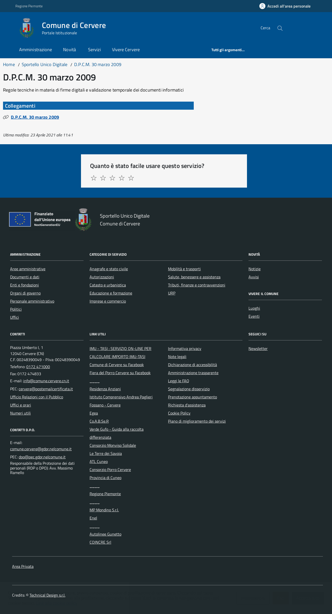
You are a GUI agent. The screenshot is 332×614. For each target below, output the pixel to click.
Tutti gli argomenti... (228, 50)
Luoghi (254, 308)
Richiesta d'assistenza (187, 405)
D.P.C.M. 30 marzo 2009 (35, 117)
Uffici (14, 317)
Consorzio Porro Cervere (110, 469)
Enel (93, 518)
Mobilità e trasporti (184, 269)
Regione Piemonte (105, 494)
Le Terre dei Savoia (106, 453)
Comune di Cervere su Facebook (117, 365)
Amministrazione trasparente (193, 373)
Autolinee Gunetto (105, 534)
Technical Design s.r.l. (47, 595)
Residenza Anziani (105, 389)
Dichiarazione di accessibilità (192, 365)
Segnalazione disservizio (189, 389)
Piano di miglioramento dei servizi (197, 421)
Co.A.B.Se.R (99, 421)
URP (171, 293)
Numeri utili (20, 413)
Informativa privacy (184, 348)
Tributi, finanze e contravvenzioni (196, 285)
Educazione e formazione (111, 293)
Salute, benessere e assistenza (194, 277)
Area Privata (23, 566)
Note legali (177, 357)
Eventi (254, 316)
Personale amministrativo (32, 301)
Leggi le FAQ (178, 381)
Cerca (265, 28)
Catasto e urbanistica (108, 285)
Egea (94, 413)
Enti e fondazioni (24, 285)
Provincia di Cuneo (105, 478)
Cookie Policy (179, 413)
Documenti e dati (24, 277)
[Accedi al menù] (9, 27)
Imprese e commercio (108, 301)
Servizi (94, 49)
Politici (16, 309)
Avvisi (253, 277)
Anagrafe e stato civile (109, 269)
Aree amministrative (27, 269)
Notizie (254, 269)
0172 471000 (38, 367)
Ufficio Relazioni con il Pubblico (36, 397)
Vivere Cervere (126, 49)
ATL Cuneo (99, 461)
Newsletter (258, 348)
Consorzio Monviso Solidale (113, 445)
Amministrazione (35, 49)
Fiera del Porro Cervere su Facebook (120, 373)
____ (95, 381)
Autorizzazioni (102, 277)
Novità (70, 49)
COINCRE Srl (100, 542)
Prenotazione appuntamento (192, 397)
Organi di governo (25, 293)
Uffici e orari (20, 405)
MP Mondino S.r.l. (104, 510)
